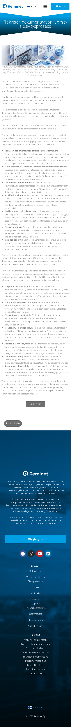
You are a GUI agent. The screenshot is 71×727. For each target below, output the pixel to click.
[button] (45, 6)
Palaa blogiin (13, 423)
